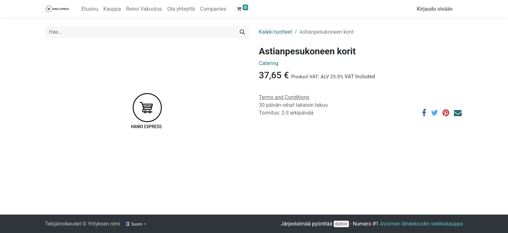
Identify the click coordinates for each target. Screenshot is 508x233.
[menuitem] (90, 9)
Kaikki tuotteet (275, 32)
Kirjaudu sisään (435, 9)
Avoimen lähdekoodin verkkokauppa (421, 224)
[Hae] (242, 32)
